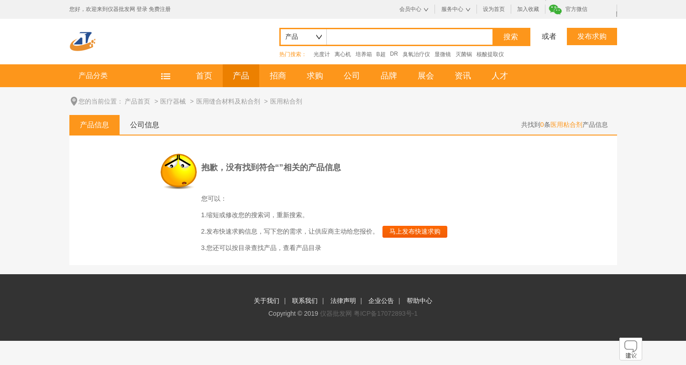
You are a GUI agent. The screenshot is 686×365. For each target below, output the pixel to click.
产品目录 (308, 247)
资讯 (463, 75)
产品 (241, 75)
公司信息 (144, 125)
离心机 (343, 54)
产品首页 (137, 101)
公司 (352, 75)
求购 (315, 75)
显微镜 (443, 54)
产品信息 (94, 125)
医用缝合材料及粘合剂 (228, 101)
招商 (278, 75)
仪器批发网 (336, 313)
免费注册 (160, 9)
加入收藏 (528, 9)
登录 (141, 9)
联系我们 (305, 300)
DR (394, 54)
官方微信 (576, 9)
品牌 (389, 75)
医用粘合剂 (286, 101)
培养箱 (364, 54)
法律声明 (343, 300)
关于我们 (266, 300)
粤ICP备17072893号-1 (386, 313)
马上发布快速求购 (414, 231)
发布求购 (592, 36)
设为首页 (494, 9)
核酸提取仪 (490, 54)
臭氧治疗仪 (416, 54)
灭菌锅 (464, 54)
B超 (381, 54)
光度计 (322, 54)
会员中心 (410, 9)
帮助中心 (419, 300)
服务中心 (452, 9)
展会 (426, 75)
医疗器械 (173, 101)
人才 (500, 75)
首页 (204, 75)
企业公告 (381, 300)
